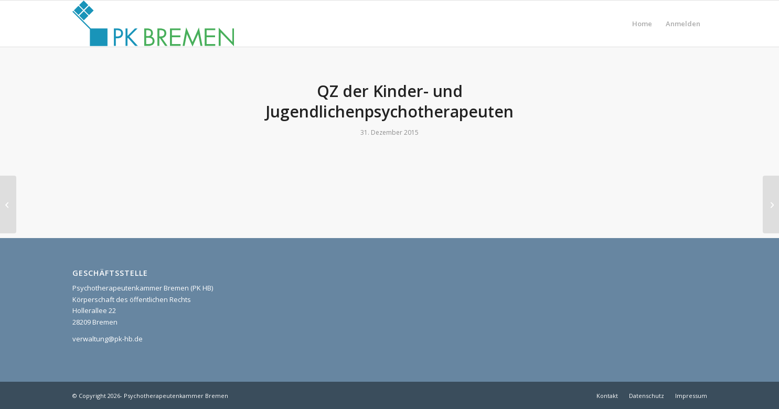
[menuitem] (642, 24)
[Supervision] (8, 204)
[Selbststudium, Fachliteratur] (771, 204)
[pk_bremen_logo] (153, 24)
